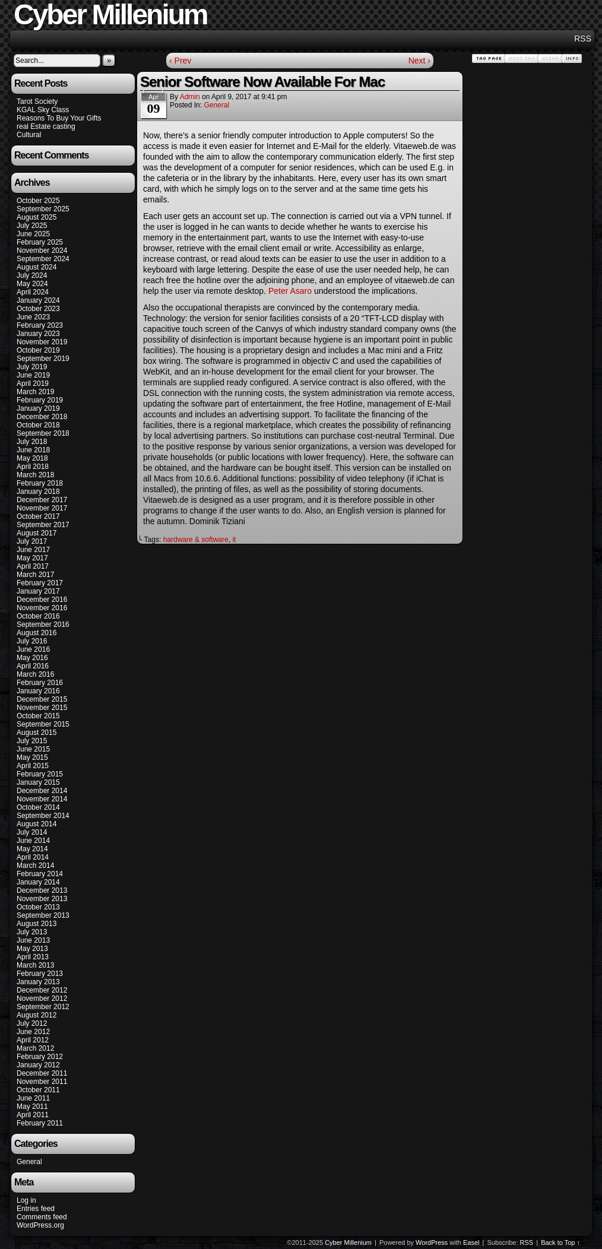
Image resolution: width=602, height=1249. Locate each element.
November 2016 (42, 608)
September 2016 (43, 624)
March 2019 (35, 392)
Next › (419, 60)
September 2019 (43, 358)
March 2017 (35, 574)
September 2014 (43, 815)
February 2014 (40, 874)
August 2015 (36, 732)
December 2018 (42, 417)
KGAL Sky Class (43, 110)
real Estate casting (46, 126)
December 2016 (42, 599)
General (29, 1162)
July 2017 (32, 541)
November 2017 (42, 508)
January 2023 (38, 333)
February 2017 (40, 583)
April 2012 (33, 1040)
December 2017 (42, 500)
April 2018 (33, 466)
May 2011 (32, 1106)
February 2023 (40, 325)
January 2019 (38, 408)
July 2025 (32, 225)
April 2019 (33, 383)
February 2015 (40, 774)
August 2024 (36, 267)
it (234, 539)
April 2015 (33, 766)
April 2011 (33, 1115)
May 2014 (32, 849)
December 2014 (42, 791)
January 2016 (38, 691)
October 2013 (38, 907)
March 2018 (35, 475)
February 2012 (40, 1057)
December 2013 (42, 890)
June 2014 (33, 840)
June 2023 (33, 317)
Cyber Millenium (348, 1242)
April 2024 (33, 292)
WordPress (432, 1242)
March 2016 (35, 674)
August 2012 (36, 1015)
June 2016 (33, 649)
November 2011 (42, 1081)
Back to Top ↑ (560, 1242)
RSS (582, 38)
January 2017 (38, 591)
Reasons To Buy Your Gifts (59, 118)
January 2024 (38, 300)
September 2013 (43, 915)
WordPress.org (40, 1225)
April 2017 (33, 566)
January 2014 (38, 882)
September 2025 (43, 209)
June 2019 (33, 375)
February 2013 (40, 973)
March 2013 (35, 965)
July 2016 (32, 641)
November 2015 (42, 707)
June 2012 (33, 1032)
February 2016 (40, 683)
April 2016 (33, 666)
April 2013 (33, 957)
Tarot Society (37, 101)
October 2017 (38, 516)
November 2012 (42, 998)
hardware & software (196, 539)
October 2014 (38, 807)
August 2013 (36, 924)
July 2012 (32, 1023)
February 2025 (40, 242)
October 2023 (38, 309)
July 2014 (32, 832)
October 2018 (38, 425)
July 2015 (32, 741)
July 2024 (32, 275)
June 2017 (33, 550)
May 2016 (32, 658)
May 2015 (32, 757)
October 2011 (38, 1090)
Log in (26, 1200)
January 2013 (38, 982)
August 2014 (36, 824)
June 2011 (33, 1098)
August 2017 (36, 533)
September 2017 (43, 525)
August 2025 (36, 217)
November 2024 (42, 250)
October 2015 (38, 716)
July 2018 (32, 442)
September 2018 (43, 433)
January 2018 (38, 491)
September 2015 (43, 724)
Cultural (29, 135)
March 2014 (35, 865)
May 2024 (32, 284)
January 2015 (38, 782)
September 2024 (43, 259)
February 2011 (40, 1123)
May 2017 (32, 558)
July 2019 (32, 367)
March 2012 (35, 1048)
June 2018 (33, 450)
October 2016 (38, 616)
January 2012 (38, 1065)
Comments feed (42, 1217)
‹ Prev (180, 60)
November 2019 (42, 342)
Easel (471, 1242)
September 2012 (43, 1007)
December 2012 (42, 990)
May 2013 (32, 948)
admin (190, 97)
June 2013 (33, 940)
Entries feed (36, 1208)
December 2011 (42, 1073)
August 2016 (36, 633)
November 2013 (42, 899)
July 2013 (32, 932)
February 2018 (40, 483)
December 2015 (42, 699)
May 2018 (32, 458)
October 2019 (38, 350)
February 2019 (40, 400)
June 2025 (33, 234)
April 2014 (33, 857)
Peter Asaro (291, 291)
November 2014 (42, 799)
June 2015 (33, 749)
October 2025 (38, 200)
